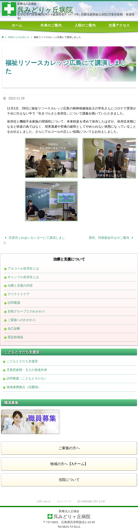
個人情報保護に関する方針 (92, 501)
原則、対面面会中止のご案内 (112, 237)
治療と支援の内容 (20, 285)
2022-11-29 (16, 98)
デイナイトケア (19, 294)
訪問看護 (14, 303)
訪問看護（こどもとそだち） (26, 378)
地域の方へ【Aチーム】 (69, 464)
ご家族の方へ (69, 448)
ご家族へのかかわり (22, 320)
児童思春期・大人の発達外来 (26, 370)
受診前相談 (15, 337)
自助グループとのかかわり (26, 311)
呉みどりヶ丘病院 (45, 10)
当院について (69, 480)
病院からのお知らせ (18, 37)
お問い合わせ (42, 501)
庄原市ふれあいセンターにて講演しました (34, 240)
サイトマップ (63, 501)
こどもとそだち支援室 (22, 361)
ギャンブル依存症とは (23, 277)
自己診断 (14, 328)
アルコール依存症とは (23, 268)
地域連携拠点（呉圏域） (23, 387)
